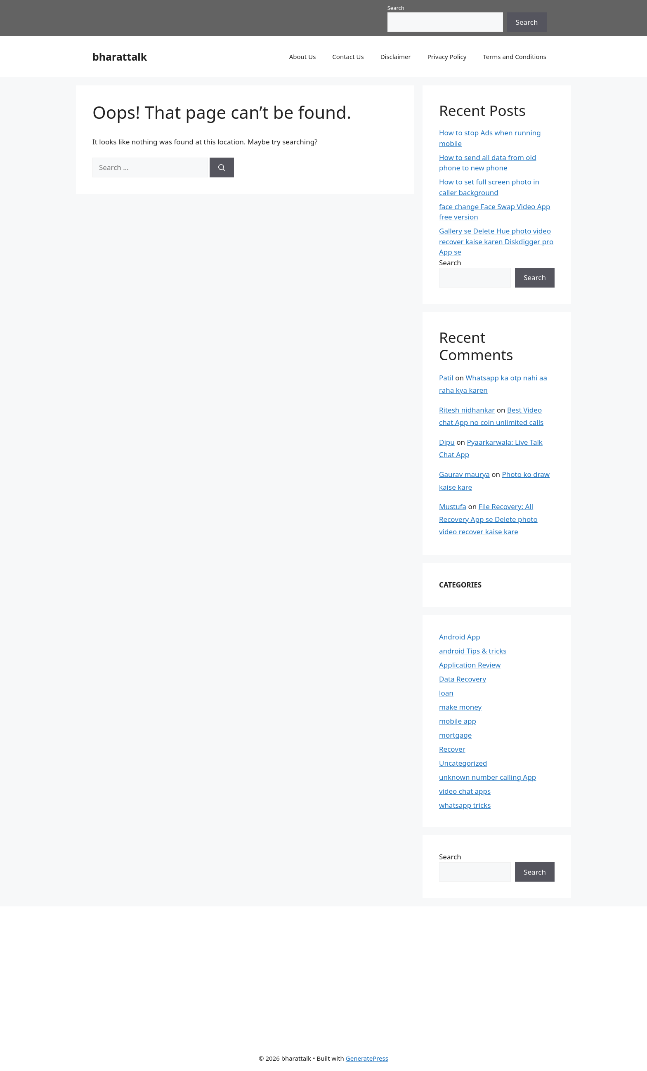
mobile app (457, 721)
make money (460, 707)
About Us (302, 56)
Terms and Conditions (514, 56)
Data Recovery (462, 679)
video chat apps (465, 791)
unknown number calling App (487, 777)
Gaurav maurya (464, 474)
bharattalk (119, 57)
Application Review (470, 665)
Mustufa (452, 506)
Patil (446, 377)
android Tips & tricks (472, 651)
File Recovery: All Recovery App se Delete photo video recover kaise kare (488, 519)
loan (446, 693)
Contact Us (348, 56)
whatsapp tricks (465, 805)
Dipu (447, 442)
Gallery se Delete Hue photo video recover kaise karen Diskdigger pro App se (496, 241)
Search (395, 8)
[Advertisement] (314, 974)
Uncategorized (463, 763)
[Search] (222, 167)
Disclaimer (395, 56)
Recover (452, 749)
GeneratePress (367, 1058)
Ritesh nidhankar (467, 410)
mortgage (455, 735)
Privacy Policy (447, 56)
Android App (459, 637)
